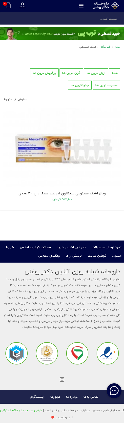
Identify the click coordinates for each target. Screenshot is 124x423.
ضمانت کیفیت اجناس (35, 247)
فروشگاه (105, 46)
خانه (117, 46)
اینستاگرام (37, 396)
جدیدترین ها (80, 85)
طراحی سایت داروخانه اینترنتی (21, 410)
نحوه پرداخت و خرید (71, 247)
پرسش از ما (74, 255)
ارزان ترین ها (96, 73)
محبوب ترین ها (106, 85)
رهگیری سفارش (49, 255)
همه (115, 73)
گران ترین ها (71, 73)
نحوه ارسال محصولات (107, 247)
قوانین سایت (97, 255)
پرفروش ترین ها (44, 73)
